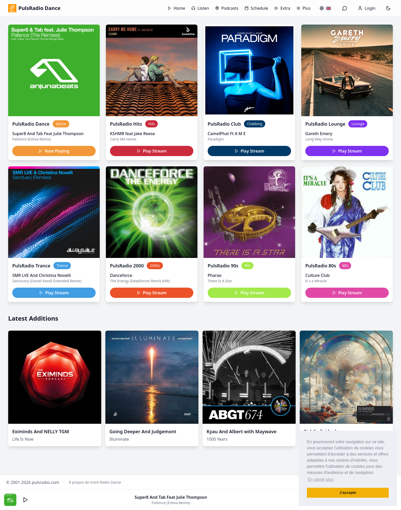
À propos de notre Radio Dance (95, 482)
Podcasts (226, 8)
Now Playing (54, 151)
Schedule (256, 8)
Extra (282, 8)
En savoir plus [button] (320, 479)
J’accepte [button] (347, 493)
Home (176, 8)
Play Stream (152, 151)
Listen (200, 8)
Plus (303, 8)
